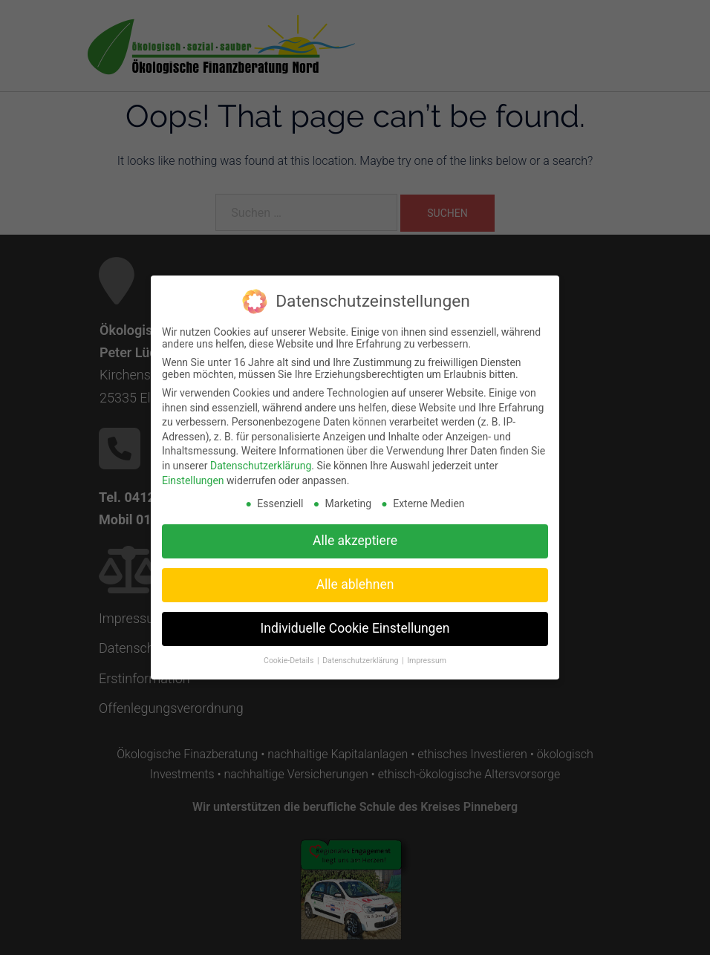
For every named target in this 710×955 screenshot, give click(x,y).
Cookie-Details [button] (290, 654)
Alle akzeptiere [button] (355, 534)
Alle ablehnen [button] (355, 577)
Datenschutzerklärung (260, 459)
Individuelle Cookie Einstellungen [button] (355, 621)
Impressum (426, 654)
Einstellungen (193, 474)
